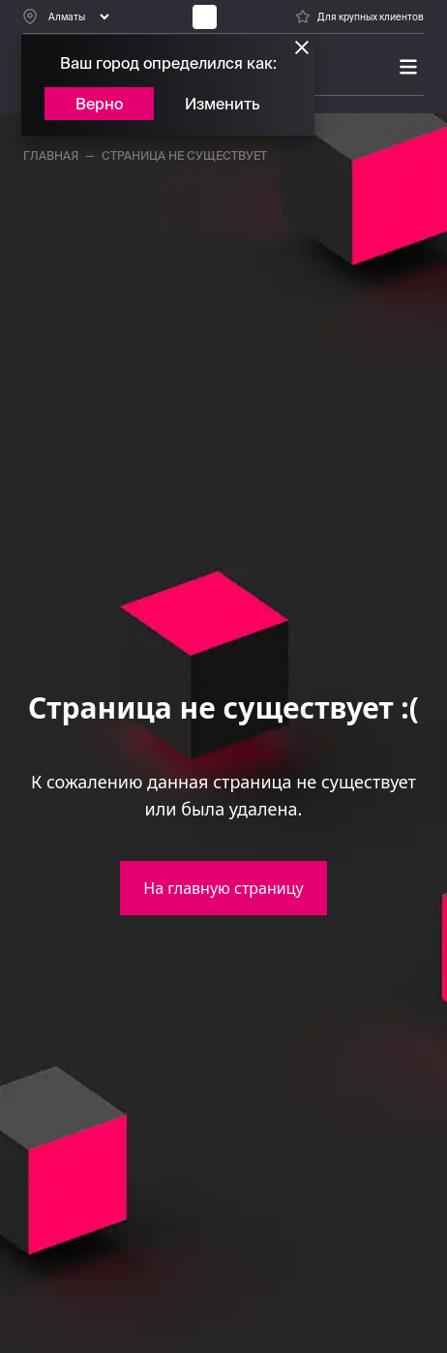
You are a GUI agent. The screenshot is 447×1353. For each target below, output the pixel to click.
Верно (99, 103)
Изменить (222, 103)
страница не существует (184, 155)
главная (50, 155)
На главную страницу (223, 888)
